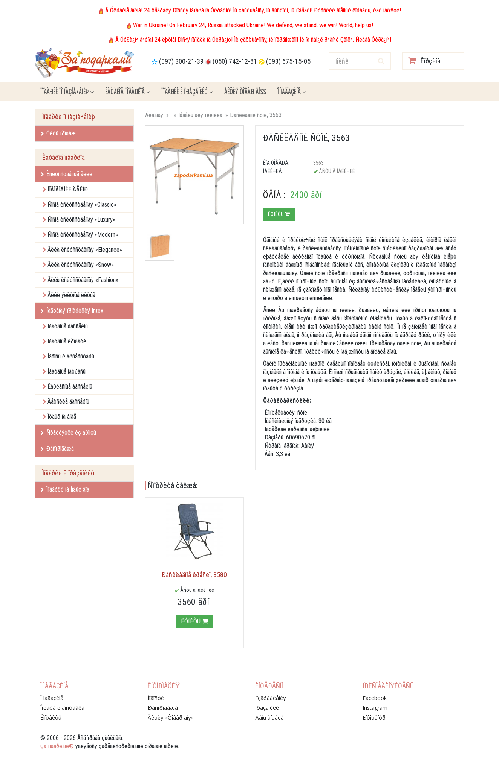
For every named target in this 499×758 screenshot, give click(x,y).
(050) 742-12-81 (235, 61)
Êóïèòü (279, 214)
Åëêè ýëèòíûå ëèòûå (71, 295)
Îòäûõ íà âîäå (61, 416)
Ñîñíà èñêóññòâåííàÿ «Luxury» (81, 219)
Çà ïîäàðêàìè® (57, 746)
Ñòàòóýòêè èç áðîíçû (68, 432)
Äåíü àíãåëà (269, 717)
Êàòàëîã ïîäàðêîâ (127, 91)
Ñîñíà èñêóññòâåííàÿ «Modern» (82, 234)
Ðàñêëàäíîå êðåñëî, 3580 (194, 575)
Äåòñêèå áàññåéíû (68, 401)
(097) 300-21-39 (181, 61)
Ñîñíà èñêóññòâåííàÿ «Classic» (81, 204)
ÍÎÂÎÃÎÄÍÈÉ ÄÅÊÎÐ (67, 189)
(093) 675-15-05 (288, 61)
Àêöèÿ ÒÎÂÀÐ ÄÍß (245, 91)
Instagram (375, 707)
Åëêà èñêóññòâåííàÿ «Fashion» (82, 279)
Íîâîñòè (156, 697)
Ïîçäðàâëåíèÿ (270, 697)
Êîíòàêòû (50, 717)
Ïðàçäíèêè (267, 707)
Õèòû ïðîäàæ (58, 133)
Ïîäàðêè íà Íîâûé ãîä (65, 489)
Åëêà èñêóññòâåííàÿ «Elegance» (84, 249)
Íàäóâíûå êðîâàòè (66, 341)
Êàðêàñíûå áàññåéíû (69, 386)
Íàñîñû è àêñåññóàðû (70, 356)
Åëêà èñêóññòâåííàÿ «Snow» (80, 264)
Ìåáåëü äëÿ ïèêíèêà (200, 115)
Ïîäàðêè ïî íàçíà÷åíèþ (67, 91)
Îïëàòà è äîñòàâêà (62, 707)
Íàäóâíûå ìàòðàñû (66, 371)
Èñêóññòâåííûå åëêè (66, 174)
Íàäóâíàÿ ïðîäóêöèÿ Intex (72, 310)
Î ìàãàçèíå (291, 91)
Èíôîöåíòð (374, 717)
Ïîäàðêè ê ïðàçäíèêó (187, 91)
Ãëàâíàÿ (154, 115)
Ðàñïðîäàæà (57, 448)
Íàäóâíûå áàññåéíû (67, 326)
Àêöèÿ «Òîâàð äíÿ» (171, 717)
